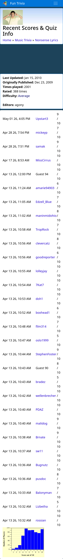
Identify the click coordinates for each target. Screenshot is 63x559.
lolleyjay (41, 271)
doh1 (39, 299)
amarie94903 (45, 188)
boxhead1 (43, 313)
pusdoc (41, 479)
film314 (41, 326)
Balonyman (44, 493)
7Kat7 (40, 285)
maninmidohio (46, 216)
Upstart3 (42, 119)
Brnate (40, 437)
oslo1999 (42, 340)
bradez (40, 382)
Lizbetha (42, 506)
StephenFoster (46, 354)
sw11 (39, 451)
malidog (41, 423)
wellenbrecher (46, 396)
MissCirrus (43, 160)
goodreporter (45, 257)
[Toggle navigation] (55, 3)
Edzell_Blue (44, 202)
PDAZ (39, 409)
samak (40, 146)
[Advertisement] (31, 58)
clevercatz (43, 243)
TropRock (42, 229)
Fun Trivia (14, 3)
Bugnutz (42, 465)
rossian (41, 520)
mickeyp (41, 132)
